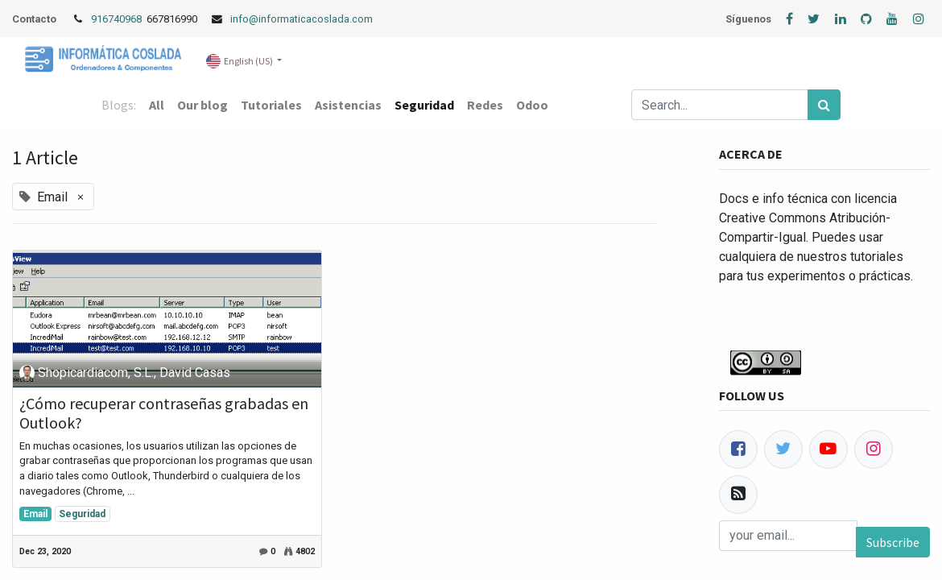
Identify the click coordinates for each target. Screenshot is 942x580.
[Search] (824, 104)
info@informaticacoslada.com (301, 19)
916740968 (117, 19)
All (156, 105)
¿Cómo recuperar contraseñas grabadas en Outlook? (163, 413)
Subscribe (892, 542)
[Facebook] (738, 449)
